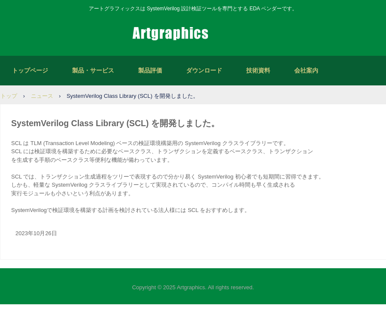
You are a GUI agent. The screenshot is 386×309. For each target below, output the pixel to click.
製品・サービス (93, 70)
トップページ (30, 70)
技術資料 (258, 70)
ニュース (42, 96)
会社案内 (306, 70)
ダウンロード (204, 70)
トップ (8, 96)
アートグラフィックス (193, 34)
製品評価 (150, 70)
